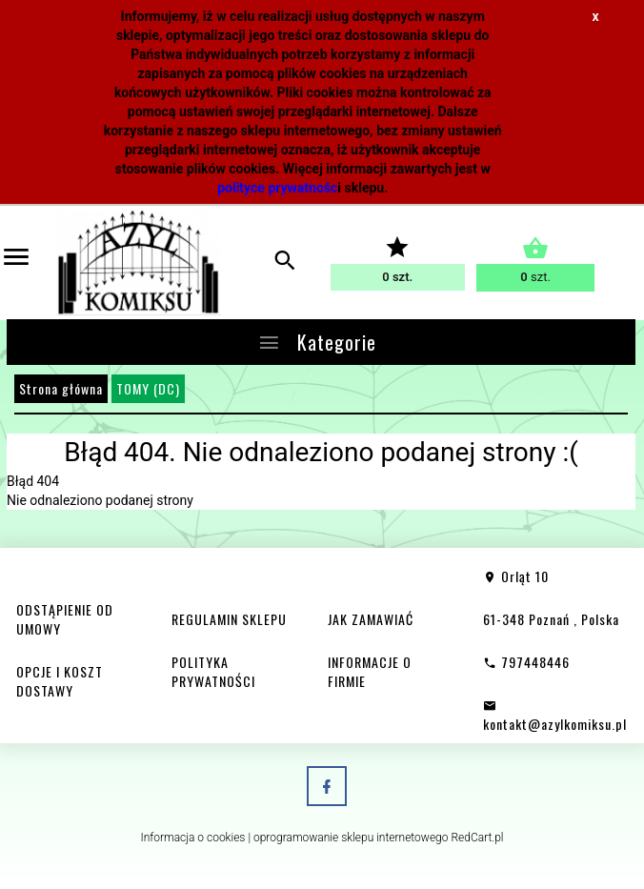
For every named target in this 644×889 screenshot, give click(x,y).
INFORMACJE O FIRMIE (370, 671)
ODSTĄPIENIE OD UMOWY (64, 618)
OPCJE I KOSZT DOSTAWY (59, 680)
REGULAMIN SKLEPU (229, 619)
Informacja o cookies (192, 837)
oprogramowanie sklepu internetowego (351, 837)
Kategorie (316, 342)
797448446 (526, 662)
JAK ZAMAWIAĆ (370, 619)
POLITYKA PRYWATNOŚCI (213, 671)
